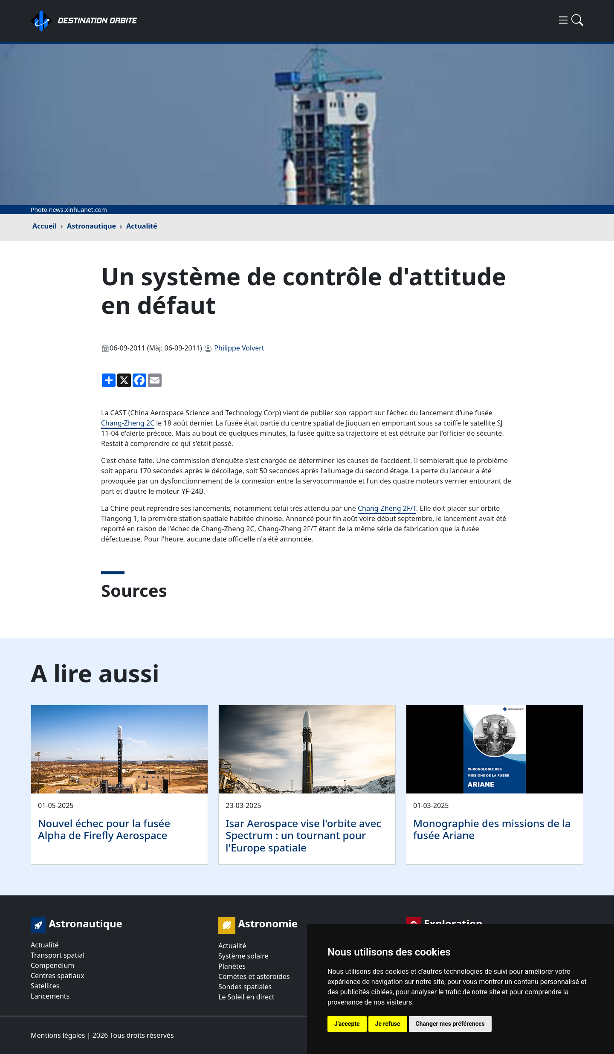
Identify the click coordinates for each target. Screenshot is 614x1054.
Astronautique (91, 226)
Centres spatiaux (57, 975)
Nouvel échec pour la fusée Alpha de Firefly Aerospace (104, 829)
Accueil (44, 226)
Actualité (141, 226)
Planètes (232, 966)
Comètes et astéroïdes (254, 976)
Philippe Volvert (239, 348)
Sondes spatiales (245, 986)
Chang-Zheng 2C (127, 423)
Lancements (50, 996)
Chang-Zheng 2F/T (387, 508)
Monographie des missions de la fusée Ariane (492, 829)
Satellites (45, 985)
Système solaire (243, 956)
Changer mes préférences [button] (450, 1023)
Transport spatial (57, 955)
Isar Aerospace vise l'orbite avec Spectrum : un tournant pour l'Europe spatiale (303, 835)
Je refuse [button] (387, 1023)
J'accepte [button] (347, 1023)
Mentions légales (58, 1035)
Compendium (52, 965)
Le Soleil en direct (246, 997)
